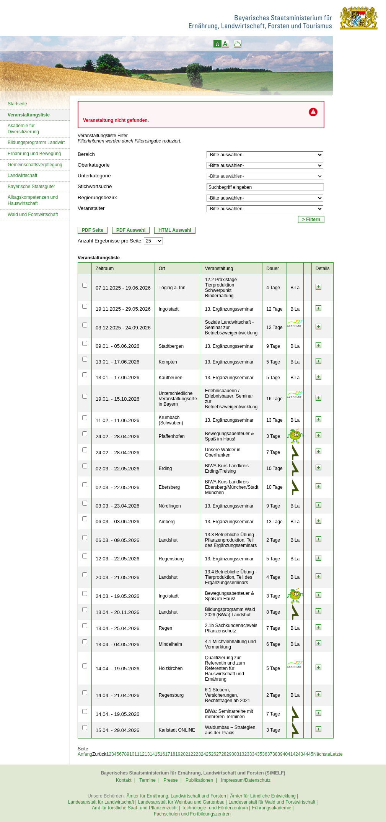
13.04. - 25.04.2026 (117, 628)
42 (295, 754)
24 (203, 754)
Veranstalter (91, 208)
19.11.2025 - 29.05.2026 (123, 309)
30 (233, 754)
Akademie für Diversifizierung (23, 128)
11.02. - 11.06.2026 (117, 420)
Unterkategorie (94, 175)
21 (188, 754)
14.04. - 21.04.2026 (117, 695)
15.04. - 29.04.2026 (117, 730)
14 (152, 754)
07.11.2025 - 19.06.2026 (123, 288)
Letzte (336, 754)
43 (300, 754)
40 (285, 754)
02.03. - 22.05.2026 (117, 469)
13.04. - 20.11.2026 (117, 612)
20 (183, 754)
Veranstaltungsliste (29, 115)
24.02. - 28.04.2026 (117, 436)
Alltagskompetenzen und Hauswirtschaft (33, 200)
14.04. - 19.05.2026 (117, 668)
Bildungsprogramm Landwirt (36, 142)
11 (136, 754)
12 (142, 754)
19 (177, 754)
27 (218, 754)
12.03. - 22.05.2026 (117, 559)
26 (213, 754)
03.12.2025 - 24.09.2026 (123, 328)
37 (269, 754)
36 (264, 754)
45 (310, 754)
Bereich (86, 154)
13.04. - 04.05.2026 (117, 644)
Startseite (17, 103)
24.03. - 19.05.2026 (117, 596)
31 (238, 754)
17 (167, 754)
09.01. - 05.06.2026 (117, 346)
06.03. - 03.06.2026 (117, 521)
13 (147, 754)
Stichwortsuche (95, 186)
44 (305, 754)
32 (244, 754)
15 (157, 754)
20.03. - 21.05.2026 (117, 577)
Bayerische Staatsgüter (31, 186)
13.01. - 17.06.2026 (117, 362)
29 (228, 754)
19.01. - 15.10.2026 (117, 399)
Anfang (85, 754)
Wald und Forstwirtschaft (33, 214)
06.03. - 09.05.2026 (117, 540)
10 (131, 754)
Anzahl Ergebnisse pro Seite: (110, 241)
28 (223, 754)
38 (274, 754)
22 (193, 754)
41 (290, 754)
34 (254, 754)
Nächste (321, 754)
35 (259, 754)
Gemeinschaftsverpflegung (35, 164)
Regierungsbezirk (97, 197)
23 (198, 754)
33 (249, 754)
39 (279, 754)
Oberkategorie (94, 165)
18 (172, 754)
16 (162, 754)
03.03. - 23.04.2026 (117, 506)
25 (208, 754)
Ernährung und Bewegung (34, 153)
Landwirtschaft (22, 175)
